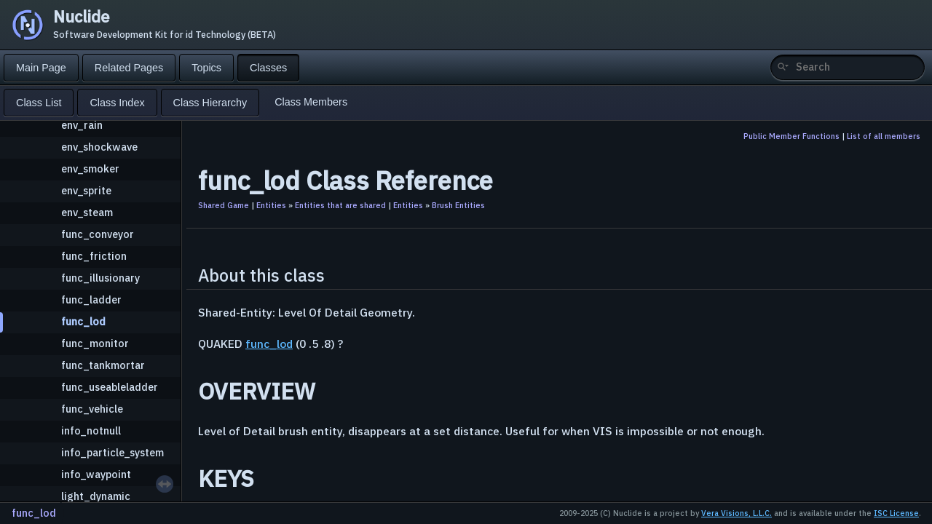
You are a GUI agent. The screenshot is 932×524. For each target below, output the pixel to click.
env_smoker (90, 168)
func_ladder (91, 299)
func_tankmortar (103, 365)
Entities (271, 205)
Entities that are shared (340, 205)
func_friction (94, 256)
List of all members (883, 136)
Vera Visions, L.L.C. (736, 513)
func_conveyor (97, 234)
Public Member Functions (791, 136)
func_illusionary (100, 278)
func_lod (83, 321)
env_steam (87, 212)
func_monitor (95, 343)
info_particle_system (112, 452)
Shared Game (223, 205)
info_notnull (91, 430)
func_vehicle (92, 409)
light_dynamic (95, 496)
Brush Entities (458, 205)
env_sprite (86, 190)
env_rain (82, 125)
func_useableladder (109, 387)
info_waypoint (96, 474)
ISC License (896, 513)
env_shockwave (99, 147)
